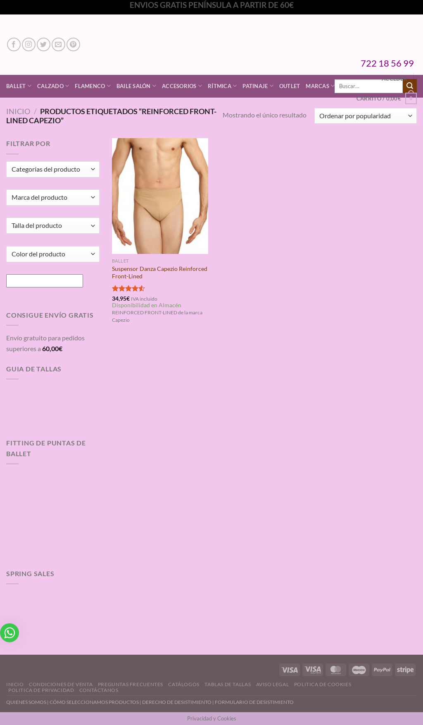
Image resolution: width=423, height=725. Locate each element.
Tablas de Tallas (227, 684)
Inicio (18, 111)
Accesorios (182, 86)
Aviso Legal (272, 684)
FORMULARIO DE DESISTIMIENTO (254, 702)
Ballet (18, 86)
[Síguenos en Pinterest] (73, 44)
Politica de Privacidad (41, 690)
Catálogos (184, 684)
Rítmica (222, 86)
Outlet (289, 86)
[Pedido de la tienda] (365, 116)
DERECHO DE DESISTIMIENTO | (178, 702)
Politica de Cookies (323, 684)
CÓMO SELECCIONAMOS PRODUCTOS (94, 702)
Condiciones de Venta (61, 684)
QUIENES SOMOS (26, 702)
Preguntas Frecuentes (130, 684)
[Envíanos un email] (58, 44)
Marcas (320, 86)
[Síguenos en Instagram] (29, 44)
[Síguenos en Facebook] (14, 44)
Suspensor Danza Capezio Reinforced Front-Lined (159, 272)
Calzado (53, 86)
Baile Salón (136, 86)
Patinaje (257, 86)
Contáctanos (99, 690)
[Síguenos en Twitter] (43, 44)
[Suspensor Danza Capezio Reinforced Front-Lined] (160, 196)
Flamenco (93, 86)
